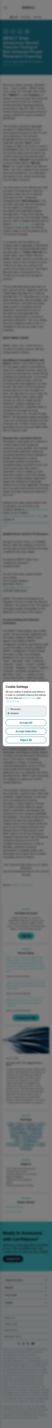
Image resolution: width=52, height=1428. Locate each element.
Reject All (26, 740)
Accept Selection (26, 731)
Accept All (26, 722)
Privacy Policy (29, 698)
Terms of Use (12, 701)
